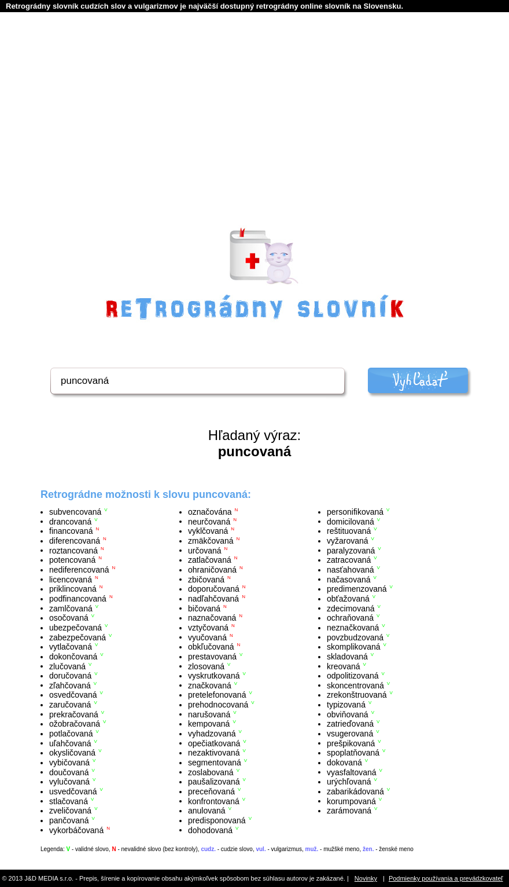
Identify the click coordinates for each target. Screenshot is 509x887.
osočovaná (68, 617)
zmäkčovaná (211, 540)
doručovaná (70, 675)
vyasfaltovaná (352, 771)
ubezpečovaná (75, 627)
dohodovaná (210, 829)
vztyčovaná (208, 627)
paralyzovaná (351, 550)
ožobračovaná (74, 723)
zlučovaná (67, 665)
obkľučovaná (211, 646)
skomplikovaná (354, 646)
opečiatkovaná (214, 742)
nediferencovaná (79, 569)
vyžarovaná (347, 540)
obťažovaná (348, 598)
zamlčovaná (71, 608)
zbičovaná (206, 579)
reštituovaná (349, 531)
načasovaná (349, 579)
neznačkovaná (353, 627)
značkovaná (209, 685)
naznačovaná (212, 617)
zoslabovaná (211, 771)
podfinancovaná (77, 598)
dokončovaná (73, 656)
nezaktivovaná (214, 752)
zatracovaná (349, 560)
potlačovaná (71, 733)
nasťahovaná (350, 569)
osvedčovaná (73, 694)
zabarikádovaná (355, 791)
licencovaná (70, 579)
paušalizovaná (214, 781)
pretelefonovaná (217, 694)
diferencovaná (74, 540)
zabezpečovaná (77, 637)
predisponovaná (217, 820)
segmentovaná (214, 762)
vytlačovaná (70, 646)
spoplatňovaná (353, 752)
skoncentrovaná (355, 685)
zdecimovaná (351, 608)
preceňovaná (211, 791)
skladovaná (347, 656)
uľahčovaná (70, 742)
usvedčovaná (73, 791)
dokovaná (344, 762)
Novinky (366, 878)
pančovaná (69, 820)
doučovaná (69, 771)
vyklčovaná (208, 531)
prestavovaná (212, 656)
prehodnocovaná (218, 704)
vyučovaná (207, 637)
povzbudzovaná (355, 637)
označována (210, 511)
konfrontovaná (213, 800)
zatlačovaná (209, 560)
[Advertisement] (255, 134)
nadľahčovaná (213, 598)
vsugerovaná (350, 733)
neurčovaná (209, 521)
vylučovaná (69, 781)
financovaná (71, 531)
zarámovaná (349, 810)
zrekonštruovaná (357, 694)
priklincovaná (73, 588)
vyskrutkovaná (213, 675)
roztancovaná (73, 550)
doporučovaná (213, 588)
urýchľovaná (349, 781)
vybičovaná (69, 762)
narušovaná (209, 714)
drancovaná (70, 521)
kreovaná (343, 665)
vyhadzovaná (212, 733)
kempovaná (209, 723)
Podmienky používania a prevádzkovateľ (446, 878)
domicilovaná (350, 521)
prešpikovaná (351, 742)
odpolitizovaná (353, 675)
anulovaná (207, 810)
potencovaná (72, 560)
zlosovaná (206, 665)
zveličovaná (70, 810)
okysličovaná (72, 752)
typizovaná (346, 704)
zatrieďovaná (350, 723)
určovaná (205, 550)
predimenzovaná (357, 588)
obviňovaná (347, 714)
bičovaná (204, 608)
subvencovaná (75, 511)
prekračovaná (73, 714)
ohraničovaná (212, 569)
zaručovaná (70, 704)
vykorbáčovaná (76, 829)
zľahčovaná (70, 685)
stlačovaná (68, 800)
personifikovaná (355, 511)
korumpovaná (351, 800)
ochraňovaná (350, 617)
